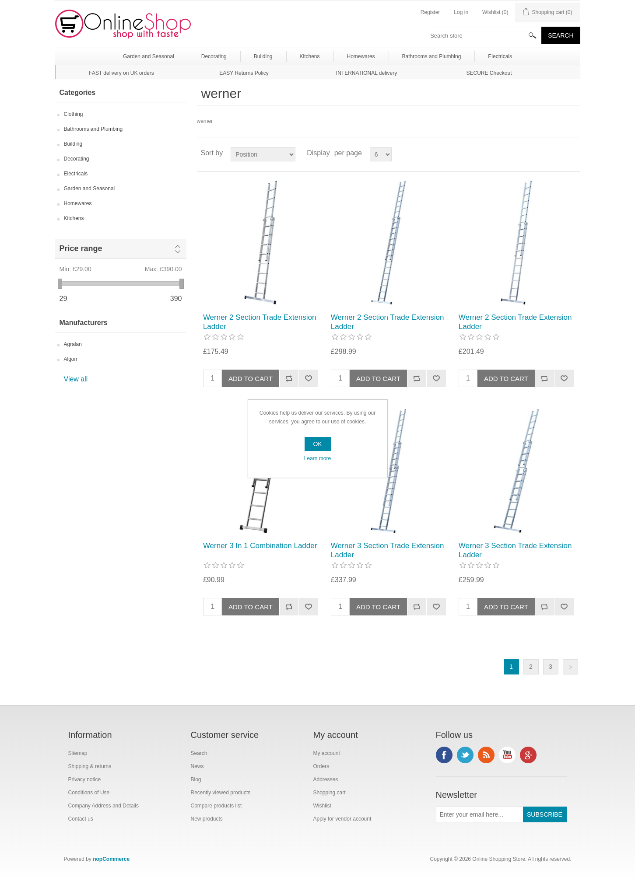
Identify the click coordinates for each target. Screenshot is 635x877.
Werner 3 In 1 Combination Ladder (260, 546)
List (573, 153)
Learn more (317, 458)
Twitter (465, 755)
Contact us (80, 819)
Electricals (76, 174)
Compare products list (216, 806)
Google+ (528, 755)
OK (317, 443)
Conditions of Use (89, 793)
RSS (486, 755)
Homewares (78, 203)
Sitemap (78, 753)
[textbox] (485, 35)
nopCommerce (111, 859)
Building (73, 144)
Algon (70, 359)
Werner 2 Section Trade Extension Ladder (259, 321)
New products (207, 819)
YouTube (507, 755)
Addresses (325, 779)
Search (199, 753)
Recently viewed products (221, 793)
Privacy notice (84, 779)
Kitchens (74, 218)
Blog (196, 779)
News (197, 766)
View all (76, 379)
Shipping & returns (90, 766)
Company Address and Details (103, 806)
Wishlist (322, 806)
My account (326, 753)
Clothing (73, 114)
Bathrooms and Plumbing (93, 129)
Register (430, 12)
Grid (557, 153)
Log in (461, 12)
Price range (81, 248)
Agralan (73, 344)
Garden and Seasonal (89, 188)
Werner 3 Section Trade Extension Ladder (387, 550)
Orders (321, 766)
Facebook (444, 755)
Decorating (76, 159)
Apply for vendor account (342, 819)
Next (570, 666)
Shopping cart (329, 793)
